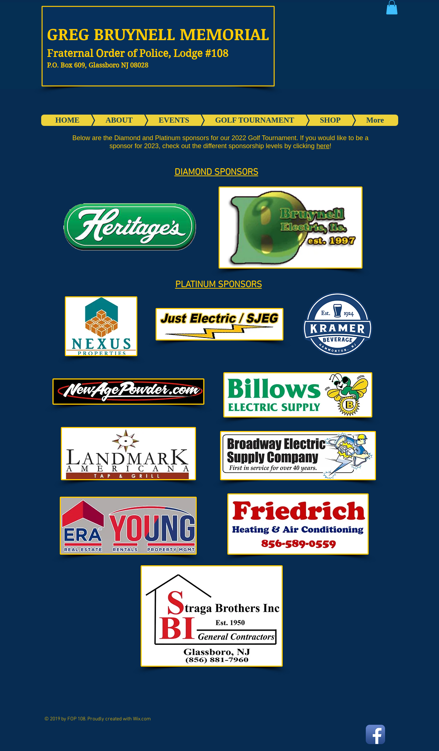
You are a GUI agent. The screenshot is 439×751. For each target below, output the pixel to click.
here (322, 146)
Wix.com (142, 719)
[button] (392, 7)
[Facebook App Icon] (375, 734)
